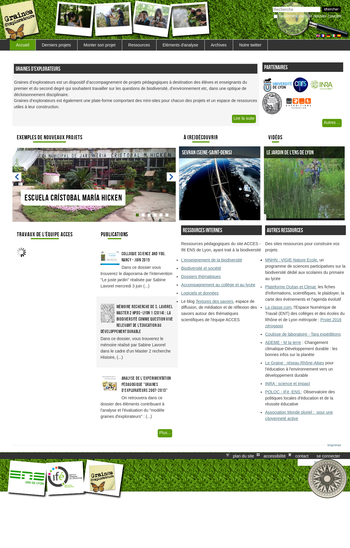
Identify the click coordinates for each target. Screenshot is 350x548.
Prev (17, 177)
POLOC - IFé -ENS (283, 391)
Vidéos (275, 137)
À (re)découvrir (201, 137)
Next (171, 177)
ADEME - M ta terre (283, 342)
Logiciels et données (200, 293)
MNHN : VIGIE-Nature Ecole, (291, 260)
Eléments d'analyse (180, 45)
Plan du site (243, 455)
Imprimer (334, 445)
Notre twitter (250, 45)
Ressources (139, 45)
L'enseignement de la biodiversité (211, 260)
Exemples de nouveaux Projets (50, 137)
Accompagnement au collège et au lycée (218, 284)
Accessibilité (275, 455)
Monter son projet (99, 45)
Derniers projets (56, 45)
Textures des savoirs (214, 301)
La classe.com (278, 307)
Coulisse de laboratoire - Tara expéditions (303, 334)
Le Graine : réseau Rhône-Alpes (294, 363)
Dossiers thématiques (201, 276)
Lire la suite (243, 118)
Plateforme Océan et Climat (291, 286)
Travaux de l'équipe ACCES (45, 234)
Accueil (22, 45)
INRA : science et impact (287, 383)
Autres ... (332, 122)
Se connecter (328, 455)
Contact (302, 455)
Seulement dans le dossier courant (310, 16)
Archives (218, 45)
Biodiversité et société (201, 268)
